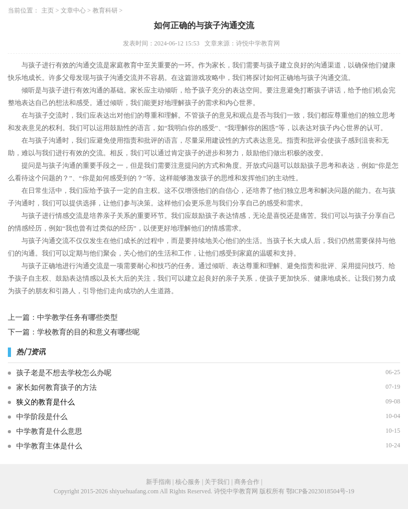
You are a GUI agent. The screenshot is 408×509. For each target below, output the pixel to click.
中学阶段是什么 (41, 417)
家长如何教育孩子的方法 (56, 387)
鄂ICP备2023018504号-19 (320, 491)
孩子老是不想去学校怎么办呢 (63, 373)
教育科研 (105, 10)
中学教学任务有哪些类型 (77, 317)
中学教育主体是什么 (49, 446)
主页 (47, 10)
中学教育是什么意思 (49, 431)
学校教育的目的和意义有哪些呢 (88, 332)
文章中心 (73, 10)
